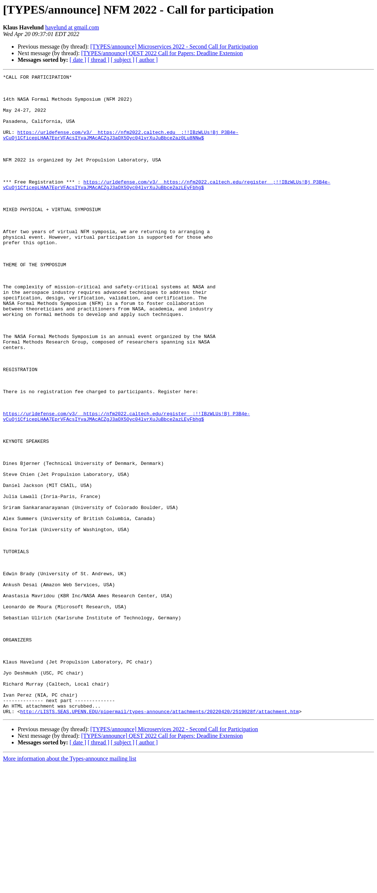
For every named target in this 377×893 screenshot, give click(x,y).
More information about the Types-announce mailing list (69, 886)
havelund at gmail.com (72, 27)
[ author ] (147, 60)
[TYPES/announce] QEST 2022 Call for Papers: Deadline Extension (162, 53)
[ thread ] (98, 60)
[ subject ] (122, 60)
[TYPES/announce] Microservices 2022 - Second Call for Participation (174, 46)
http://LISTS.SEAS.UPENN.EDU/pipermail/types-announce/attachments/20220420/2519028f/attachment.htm (159, 839)
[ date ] (78, 60)
